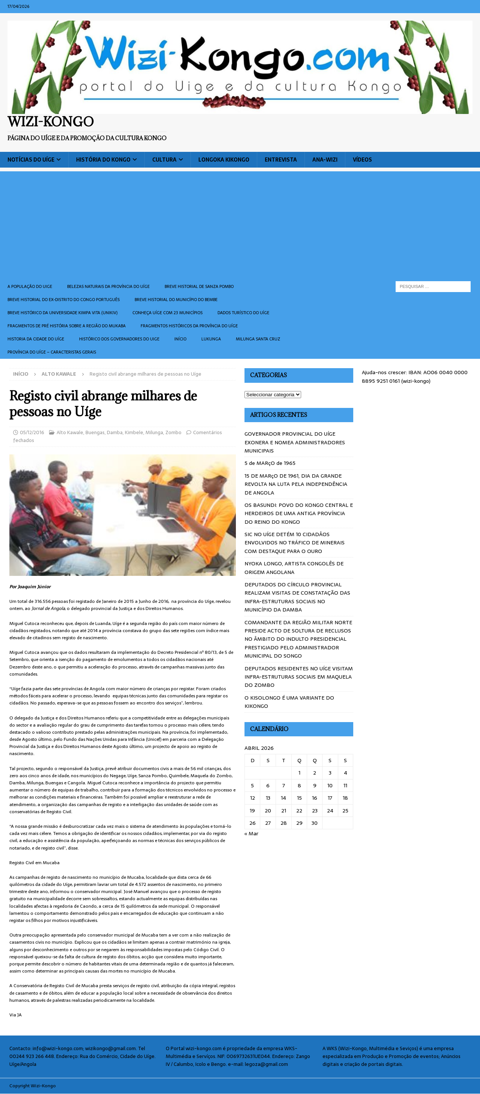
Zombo (173, 432)
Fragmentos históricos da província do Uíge (189, 325)
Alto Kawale (70, 432)
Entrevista (281, 160)
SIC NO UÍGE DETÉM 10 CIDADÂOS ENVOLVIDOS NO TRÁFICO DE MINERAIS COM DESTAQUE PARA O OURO (294, 542)
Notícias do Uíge (31, 160)
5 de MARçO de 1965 (270, 463)
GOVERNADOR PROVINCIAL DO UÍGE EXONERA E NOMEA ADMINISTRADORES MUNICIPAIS (294, 442)
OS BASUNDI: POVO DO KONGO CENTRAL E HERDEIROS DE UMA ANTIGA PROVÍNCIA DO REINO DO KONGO (298, 513)
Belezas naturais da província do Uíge (108, 286)
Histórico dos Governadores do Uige (119, 339)
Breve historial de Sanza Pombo (199, 286)
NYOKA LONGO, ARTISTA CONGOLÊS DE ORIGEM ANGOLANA (294, 567)
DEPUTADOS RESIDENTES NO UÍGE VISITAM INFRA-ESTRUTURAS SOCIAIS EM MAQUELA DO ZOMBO (298, 676)
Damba (115, 432)
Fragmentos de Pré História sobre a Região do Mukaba (67, 325)
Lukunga (211, 339)
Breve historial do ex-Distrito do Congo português (64, 299)
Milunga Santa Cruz (258, 339)
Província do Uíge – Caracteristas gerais (52, 352)
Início (180, 339)
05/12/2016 (32, 432)
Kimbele (134, 432)
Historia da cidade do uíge (36, 339)
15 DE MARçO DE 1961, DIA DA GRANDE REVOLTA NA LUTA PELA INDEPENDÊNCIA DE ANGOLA (295, 484)
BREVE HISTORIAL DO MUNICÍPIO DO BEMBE (176, 299)
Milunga (154, 432)
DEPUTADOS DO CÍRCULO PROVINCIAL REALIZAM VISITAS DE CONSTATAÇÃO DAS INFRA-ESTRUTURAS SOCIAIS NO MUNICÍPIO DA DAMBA (297, 597)
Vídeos (362, 160)
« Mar (251, 833)
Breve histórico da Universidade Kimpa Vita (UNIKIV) (62, 312)
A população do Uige (30, 286)
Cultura (164, 160)
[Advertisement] (240, 223)
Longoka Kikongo (223, 160)
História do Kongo (103, 160)
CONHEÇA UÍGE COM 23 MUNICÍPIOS (167, 312)
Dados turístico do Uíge (243, 312)
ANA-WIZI (325, 160)
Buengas (95, 432)
